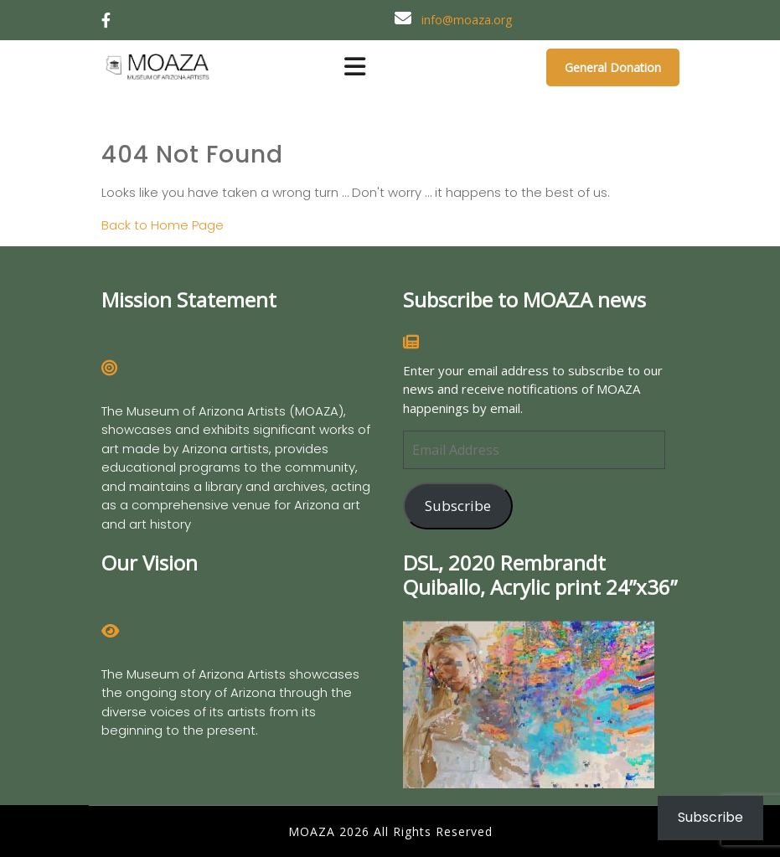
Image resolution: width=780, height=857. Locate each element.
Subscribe (458, 505)
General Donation (613, 67)
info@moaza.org (466, 20)
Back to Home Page (162, 225)
